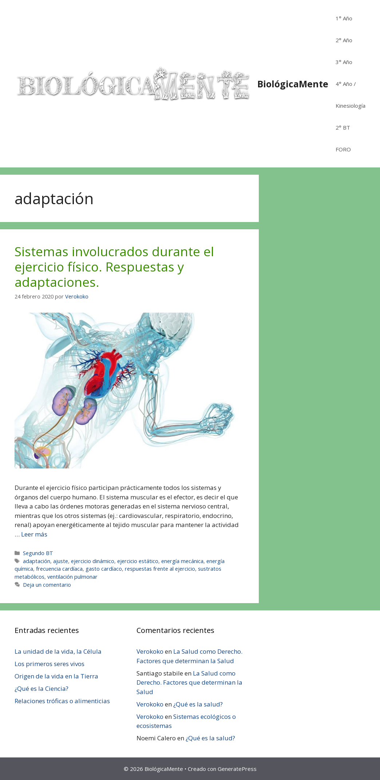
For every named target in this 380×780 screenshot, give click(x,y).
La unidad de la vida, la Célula (58, 651)
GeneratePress (237, 768)
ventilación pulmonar (72, 576)
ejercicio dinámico (92, 561)
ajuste (60, 561)
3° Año (344, 62)
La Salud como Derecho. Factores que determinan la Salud (189, 682)
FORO (343, 149)
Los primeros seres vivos (49, 664)
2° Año (344, 40)
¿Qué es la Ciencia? (41, 688)
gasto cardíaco (104, 568)
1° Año (344, 18)
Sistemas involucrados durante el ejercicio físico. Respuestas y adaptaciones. (114, 266)
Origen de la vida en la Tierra (56, 676)
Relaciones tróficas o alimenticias (62, 701)
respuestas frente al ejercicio (160, 568)
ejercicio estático (137, 561)
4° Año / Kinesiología (350, 94)
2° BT (343, 127)
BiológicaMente (292, 84)
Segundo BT (38, 553)
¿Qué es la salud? (198, 704)
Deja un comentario (47, 584)
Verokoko (149, 651)
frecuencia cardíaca (59, 568)
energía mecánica (182, 561)
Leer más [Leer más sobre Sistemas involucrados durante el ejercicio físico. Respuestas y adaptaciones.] (34, 534)
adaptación (36, 561)
